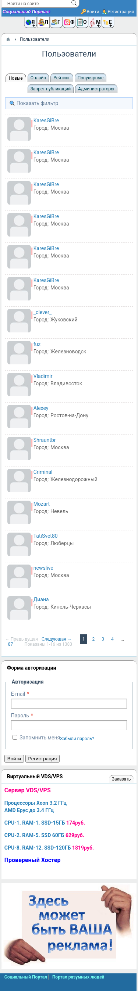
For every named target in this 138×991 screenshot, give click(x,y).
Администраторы (96, 88)
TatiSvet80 (45, 536)
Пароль (20, 715)
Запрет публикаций (51, 88)
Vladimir (43, 376)
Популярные (91, 77)
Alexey (41, 408)
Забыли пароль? (77, 738)
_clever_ (42, 312)
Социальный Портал (26, 11)
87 (11, 644)
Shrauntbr (44, 440)
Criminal (43, 472)
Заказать (121, 779)
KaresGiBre (46, 120)
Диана (41, 599)
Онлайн (38, 77)
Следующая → (57, 639)
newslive (43, 568)
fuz (37, 344)
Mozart (41, 504)
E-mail (18, 694)
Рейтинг (61, 77)
